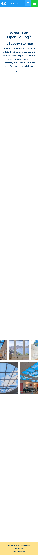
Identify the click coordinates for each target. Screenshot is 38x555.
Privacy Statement (19, 548)
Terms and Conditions (19, 551)
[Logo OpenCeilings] (12, 3)
